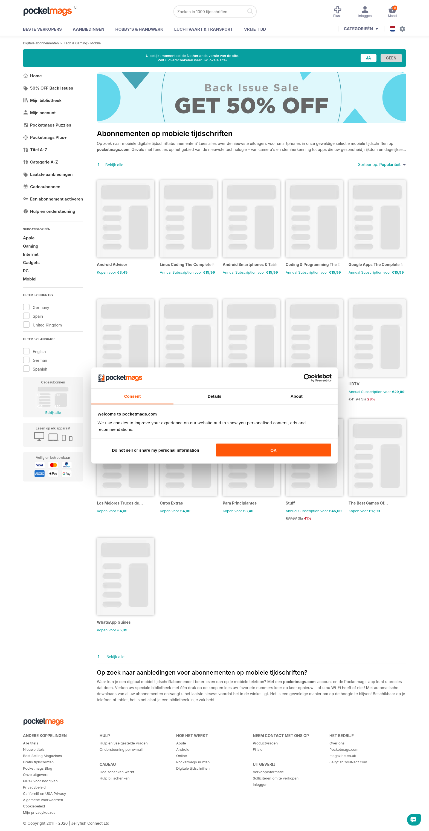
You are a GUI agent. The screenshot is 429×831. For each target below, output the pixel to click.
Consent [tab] (132, 396)
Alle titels (30, 743)
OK (273, 450)
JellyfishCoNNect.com (348, 762)
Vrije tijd (255, 29)
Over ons (336, 743)
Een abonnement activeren (53, 199)
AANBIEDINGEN (89, 29)
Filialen (259, 749)
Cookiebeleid (34, 806)
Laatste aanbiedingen (48, 174)
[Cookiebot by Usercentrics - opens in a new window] (308, 378)
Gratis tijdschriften (38, 762)
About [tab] (297, 396)
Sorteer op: (382, 164)
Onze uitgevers (35, 774)
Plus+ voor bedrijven (40, 781)
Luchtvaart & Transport (203, 29)
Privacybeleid (34, 787)
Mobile (95, 43)
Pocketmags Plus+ (45, 137)
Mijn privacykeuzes (39, 812)
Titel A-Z (35, 149)
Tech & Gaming (75, 43)
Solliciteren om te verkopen (275, 778)
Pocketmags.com (343, 749)
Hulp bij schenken (114, 778)
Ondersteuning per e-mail (121, 749)
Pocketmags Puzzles (47, 125)
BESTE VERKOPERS (42, 29)
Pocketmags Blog (37, 768)
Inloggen (260, 784)
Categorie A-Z (40, 162)
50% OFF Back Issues (48, 88)
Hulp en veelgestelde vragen (124, 743)
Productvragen (265, 743)
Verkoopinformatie (268, 772)
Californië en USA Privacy (44, 793)
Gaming (30, 246)
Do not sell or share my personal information (155, 450)
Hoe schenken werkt (117, 772)
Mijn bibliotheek (42, 100)
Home (32, 75)
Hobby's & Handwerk (139, 29)
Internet (31, 254)
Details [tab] (214, 396)
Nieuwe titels (34, 749)
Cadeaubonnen (41, 186)
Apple (28, 237)
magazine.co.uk (342, 755)
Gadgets (31, 262)
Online (181, 755)
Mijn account (39, 112)
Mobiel (29, 279)
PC (26, 270)
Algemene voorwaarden (43, 800)
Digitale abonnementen (41, 43)
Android (182, 749)
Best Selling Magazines (42, 755)
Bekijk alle (53, 413)
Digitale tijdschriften (193, 768)
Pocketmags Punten (193, 762)
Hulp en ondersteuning (49, 211)
